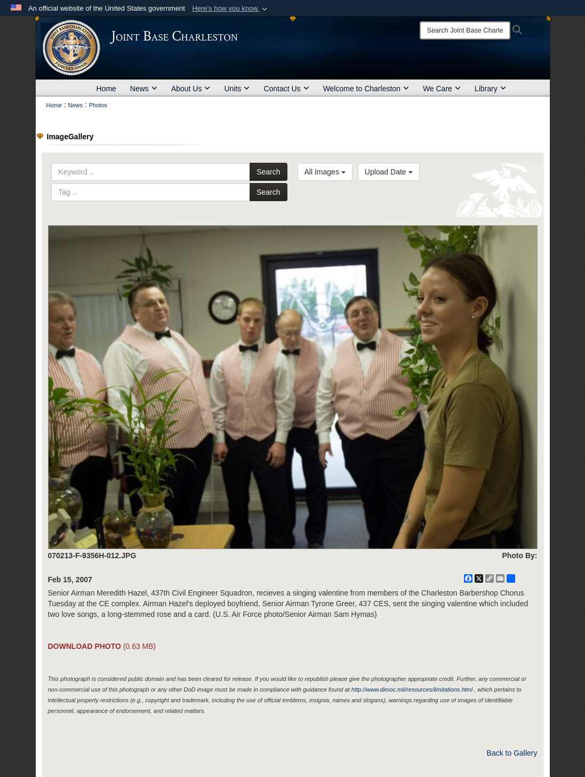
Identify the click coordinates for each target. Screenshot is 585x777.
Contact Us (286, 88)
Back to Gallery (512, 753)
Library (490, 88)
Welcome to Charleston (366, 88)
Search (268, 172)
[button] (230, 8)
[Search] (465, 30)
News (143, 88)
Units (237, 88)
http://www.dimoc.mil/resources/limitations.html (411, 689)
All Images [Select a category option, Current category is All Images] (325, 172)
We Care (442, 88)
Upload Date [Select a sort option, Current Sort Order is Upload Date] (389, 172)
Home (106, 88)
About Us (191, 88)
